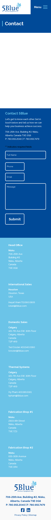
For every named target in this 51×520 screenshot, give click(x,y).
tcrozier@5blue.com (18, 351)
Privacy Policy (21, 515)
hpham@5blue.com (18, 395)
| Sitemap (32, 515)
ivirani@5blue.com (17, 306)
